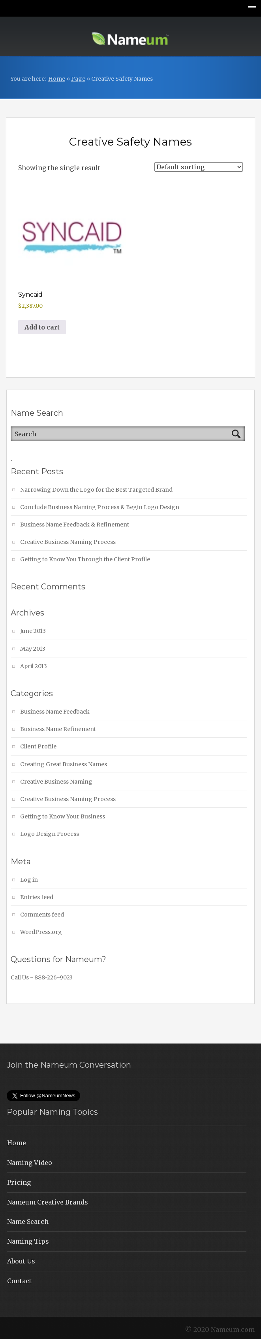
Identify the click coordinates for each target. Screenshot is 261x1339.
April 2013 (33, 666)
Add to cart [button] (42, 327)
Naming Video (29, 1163)
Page (78, 78)
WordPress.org (41, 932)
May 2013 (32, 648)
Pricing (19, 1182)
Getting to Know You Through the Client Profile (85, 559)
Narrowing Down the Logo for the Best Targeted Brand (96, 489)
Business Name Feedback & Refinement (74, 524)
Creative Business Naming (56, 781)
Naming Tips (28, 1241)
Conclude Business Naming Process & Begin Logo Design (99, 507)
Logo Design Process (49, 833)
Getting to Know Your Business (62, 816)
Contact (19, 1281)
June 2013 (33, 630)
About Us (21, 1261)
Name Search (28, 1221)
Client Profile (38, 746)
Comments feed (42, 914)
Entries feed (36, 897)
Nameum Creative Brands (47, 1202)
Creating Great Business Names (63, 764)
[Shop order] (198, 167)
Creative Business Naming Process (68, 541)
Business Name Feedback (55, 711)
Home (56, 78)
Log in (29, 879)
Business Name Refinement (58, 729)
